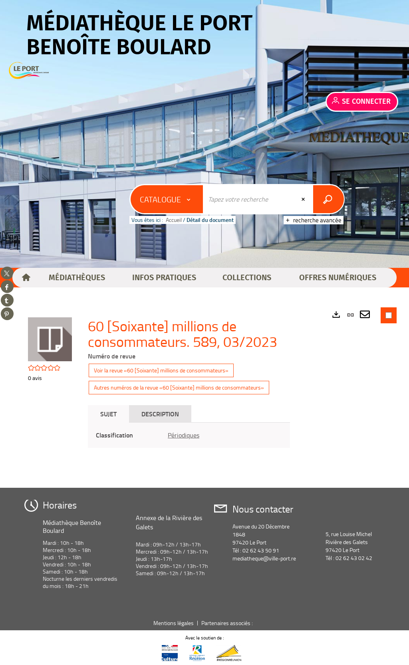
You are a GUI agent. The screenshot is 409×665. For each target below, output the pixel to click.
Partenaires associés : (227, 623)
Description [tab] (160, 413)
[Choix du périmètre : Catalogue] (167, 199)
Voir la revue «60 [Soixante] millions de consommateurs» (161, 370)
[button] (77, 277)
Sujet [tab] (108, 413)
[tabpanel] (189, 435)
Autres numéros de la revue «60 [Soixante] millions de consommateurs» (179, 387)
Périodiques (183, 435)
